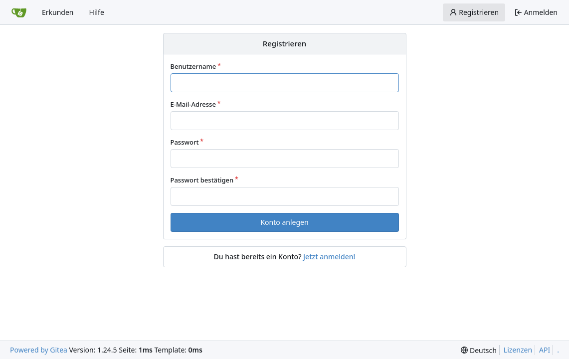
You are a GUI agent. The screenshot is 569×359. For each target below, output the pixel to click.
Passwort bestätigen (202, 180)
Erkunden (58, 12)
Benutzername (193, 66)
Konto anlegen (284, 222)
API (544, 350)
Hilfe (96, 12)
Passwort (185, 142)
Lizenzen (518, 350)
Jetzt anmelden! (329, 256)
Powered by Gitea (38, 350)
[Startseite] (19, 12)
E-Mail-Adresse (193, 104)
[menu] (478, 350)
